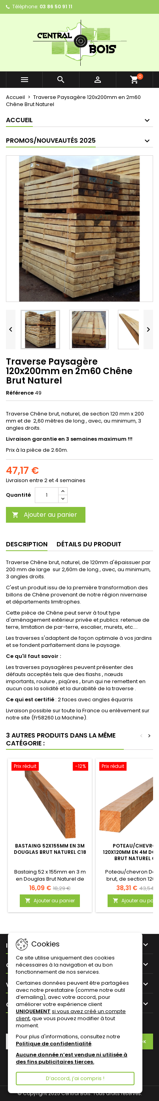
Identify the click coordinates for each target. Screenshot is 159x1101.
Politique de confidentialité (53, 1043)
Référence (20, 393)
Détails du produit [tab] (89, 544)
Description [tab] (26, 544)
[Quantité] (47, 495)
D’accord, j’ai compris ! (75, 1078)
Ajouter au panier (44, 514)
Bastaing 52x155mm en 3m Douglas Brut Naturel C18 (50, 848)
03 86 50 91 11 (56, 6)
